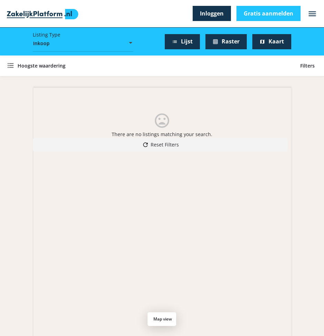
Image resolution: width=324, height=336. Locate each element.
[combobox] (83, 43)
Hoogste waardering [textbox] (41, 65)
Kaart (272, 41)
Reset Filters (160, 144)
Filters (308, 66)
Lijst (182, 41)
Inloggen (212, 13)
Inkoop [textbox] (41, 43)
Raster (226, 41)
